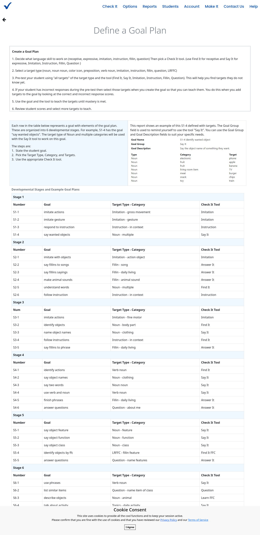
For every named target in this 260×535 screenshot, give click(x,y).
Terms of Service (198, 520)
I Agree (130, 527)
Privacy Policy (168, 520)
